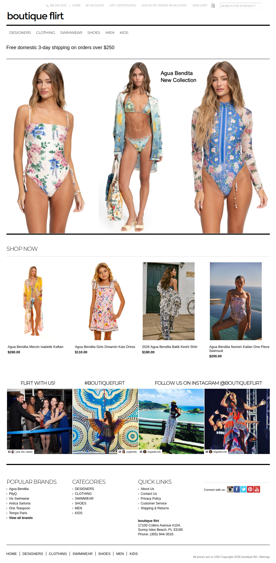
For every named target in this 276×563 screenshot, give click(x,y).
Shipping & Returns (155, 508)
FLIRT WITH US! (38, 383)
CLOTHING (45, 32)
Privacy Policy (151, 498)
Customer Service (154, 503)
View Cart (200, 5)
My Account (95, 5)
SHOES (93, 32)
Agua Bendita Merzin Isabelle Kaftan (35, 347)
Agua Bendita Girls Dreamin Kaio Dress (105, 347)
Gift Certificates (123, 5)
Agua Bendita (19, 489)
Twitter (243, 489)
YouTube (257, 489)
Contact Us (149, 494)
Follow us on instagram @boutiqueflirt (208, 383)
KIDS (124, 32)
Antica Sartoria (20, 503)
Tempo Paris (18, 513)
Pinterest (250, 489)
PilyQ (13, 494)
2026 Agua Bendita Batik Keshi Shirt (170, 347)
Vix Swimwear (19, 498)
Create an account (172, 5)
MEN (109, 32)
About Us (147, 489)
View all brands (21, 518)
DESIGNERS (20, 32)
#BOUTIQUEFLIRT (104, 383)
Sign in (147, 5)
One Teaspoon (19, 508)
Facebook (237, 489)
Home (76, 5)
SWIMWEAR (71, 32)
